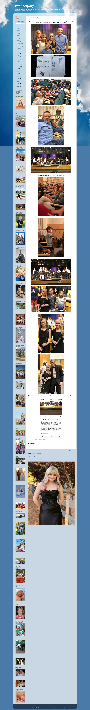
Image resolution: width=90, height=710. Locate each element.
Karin (18, 18)
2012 (18, 78)
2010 (18, 81)
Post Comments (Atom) (37, 453)
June (19, 51)
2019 (18, 40)
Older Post (72, 450)
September (20, 46)
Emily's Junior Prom (32, 456)
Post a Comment (32, 445)
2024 (18, 31)
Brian (18, 16)
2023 (18, 33)
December (20, 41)
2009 (18, 83)
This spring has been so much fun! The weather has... (21, 56)
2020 (18, 38)
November (20, 43)
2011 (18, 80)
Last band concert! (21, 59)
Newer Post (31, 450)
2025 (18, 30)
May (19, 53)
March (19, 63)
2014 (18, 75)
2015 (18, 73)
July (19, 49)
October (19, 45)
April (19, 61)
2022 (18, 35)
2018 (18, 68)
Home (51, 450)
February (19, 64)
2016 (18, 71)
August (19, 48)
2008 (18, 85)
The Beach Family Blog (23, 6)
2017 (18, 70)
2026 (18, 28)
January (19, 66)
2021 (18, 36)
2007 (18, 86)
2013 (18, 76)
